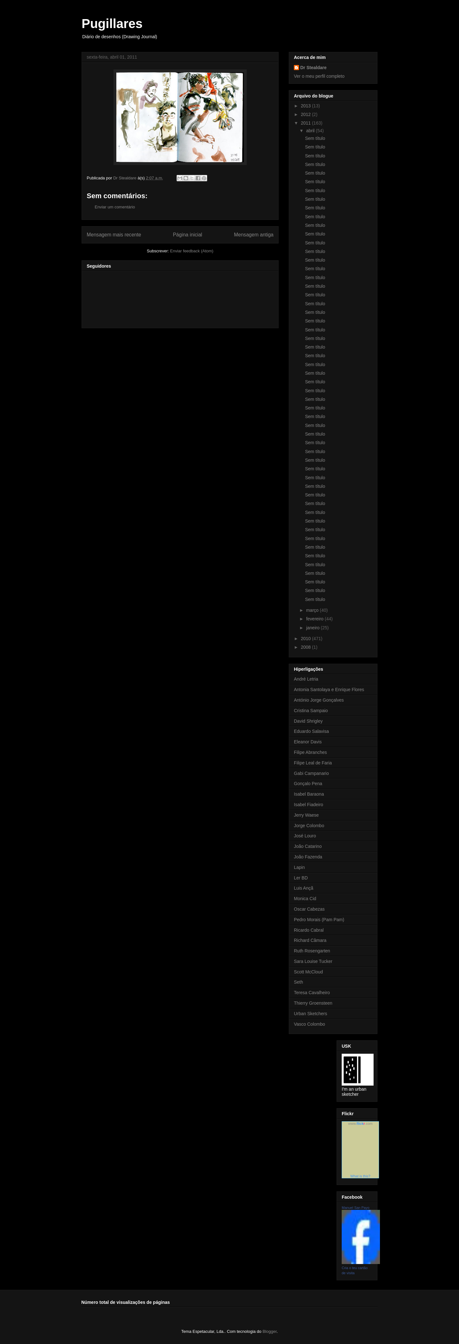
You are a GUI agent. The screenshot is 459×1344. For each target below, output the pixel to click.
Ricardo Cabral (309, 930)
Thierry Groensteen (313, 1003)
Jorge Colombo (309, 825)
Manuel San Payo (355, 1208)
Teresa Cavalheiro (312, 992)
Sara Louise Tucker (313, 961)
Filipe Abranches (310, 752)
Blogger (270, 1331)
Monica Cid (305, 898)
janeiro (313, 627)
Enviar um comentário (115, 207)
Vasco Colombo (309, 1024)
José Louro (305, 835)
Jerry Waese (306, 815)
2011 (306, 123)
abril (311, 130)
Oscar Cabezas (309, 909)
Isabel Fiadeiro (308, 804)
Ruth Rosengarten (312, 950)
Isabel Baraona (309, 794)
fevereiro (315, 618)
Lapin (299, 867)
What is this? (360, 1176)
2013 (306, 105)
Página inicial (187, 234)
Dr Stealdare (313, 67)
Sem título (315, 138)
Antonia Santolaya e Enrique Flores (329, 689)
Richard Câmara (310, 940)
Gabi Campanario (311, 773)
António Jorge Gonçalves (319, 700)
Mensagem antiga (253, 234)
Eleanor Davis (308, 741)
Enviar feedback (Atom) (192, 251)
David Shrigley (308, 721)
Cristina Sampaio (311, 710)
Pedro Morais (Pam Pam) (319, 919)
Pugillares (112, 24)
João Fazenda (308, 856)
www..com (360, 1123)
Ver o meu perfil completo (319, 76)
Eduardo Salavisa (311, 731)
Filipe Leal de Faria (313, 762)
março (313, 610)
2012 (306, 114)
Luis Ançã (303, 888)
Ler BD (301, 877)
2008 (306, 647)
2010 (306, 638)
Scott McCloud (308, 971)
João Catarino (308, 846)
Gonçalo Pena (308, 783)
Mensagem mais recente (114, 234)
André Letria (306, 679)
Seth (298, 982)
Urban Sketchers (310, 1013)
